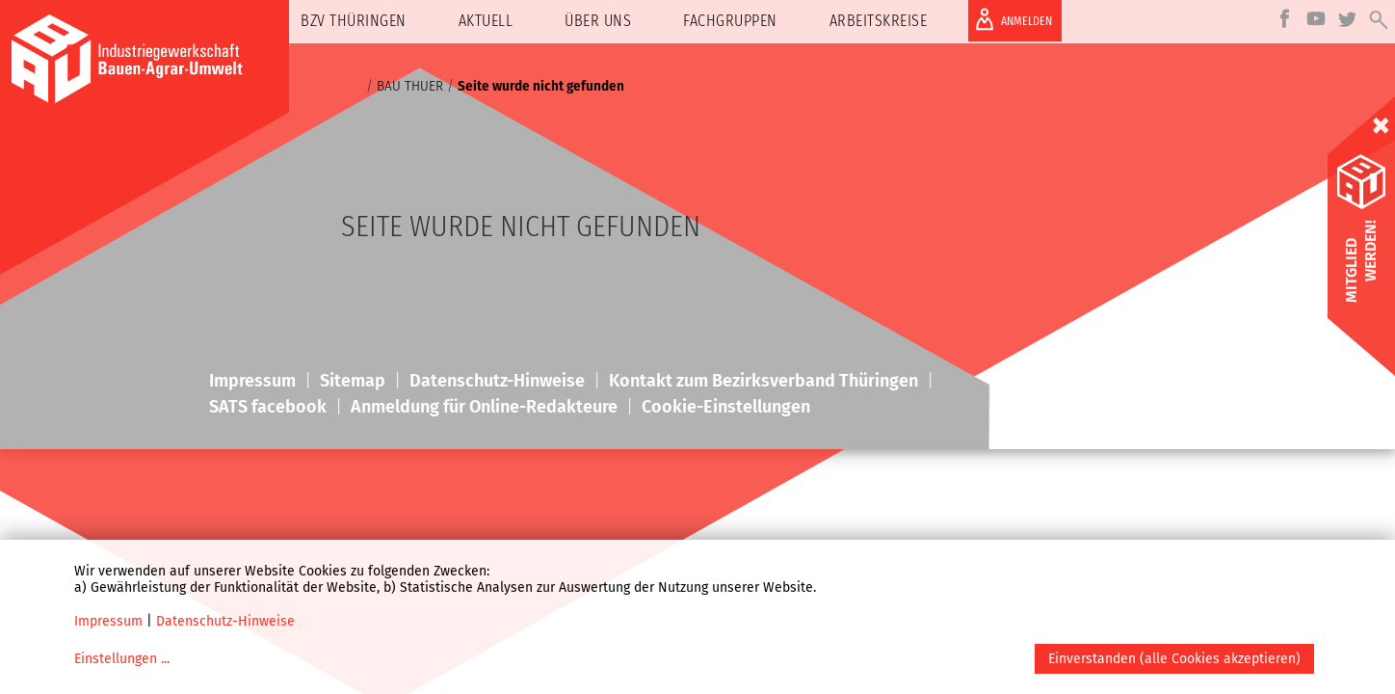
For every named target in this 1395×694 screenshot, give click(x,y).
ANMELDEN (1010, 19)
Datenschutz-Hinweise (225, 621)
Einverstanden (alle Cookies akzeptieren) (1174, 659)
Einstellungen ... (122, 659)
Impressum (108, 621)
